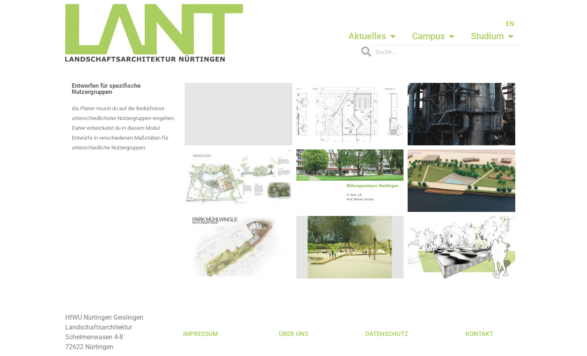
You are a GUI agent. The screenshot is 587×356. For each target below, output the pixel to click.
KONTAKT (479, 334)
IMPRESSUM (200, 334)
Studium (492, 36)
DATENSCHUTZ (386, 334)
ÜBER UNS (293, 334)
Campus (433, 36)
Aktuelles (372, 36)
